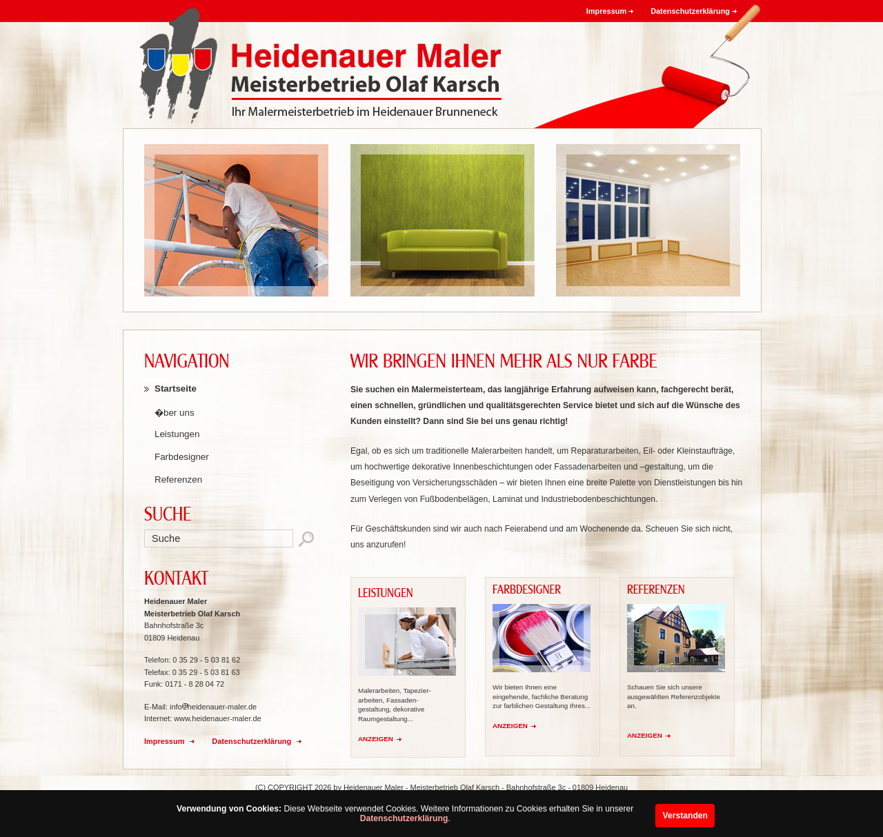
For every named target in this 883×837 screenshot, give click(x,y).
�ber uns (175, 412)
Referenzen (178, 479)
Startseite (176, 388)
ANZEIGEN (375, 739)
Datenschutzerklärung (404, 818)
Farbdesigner (182, 457)
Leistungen (177, 434)
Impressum (606, 11)
